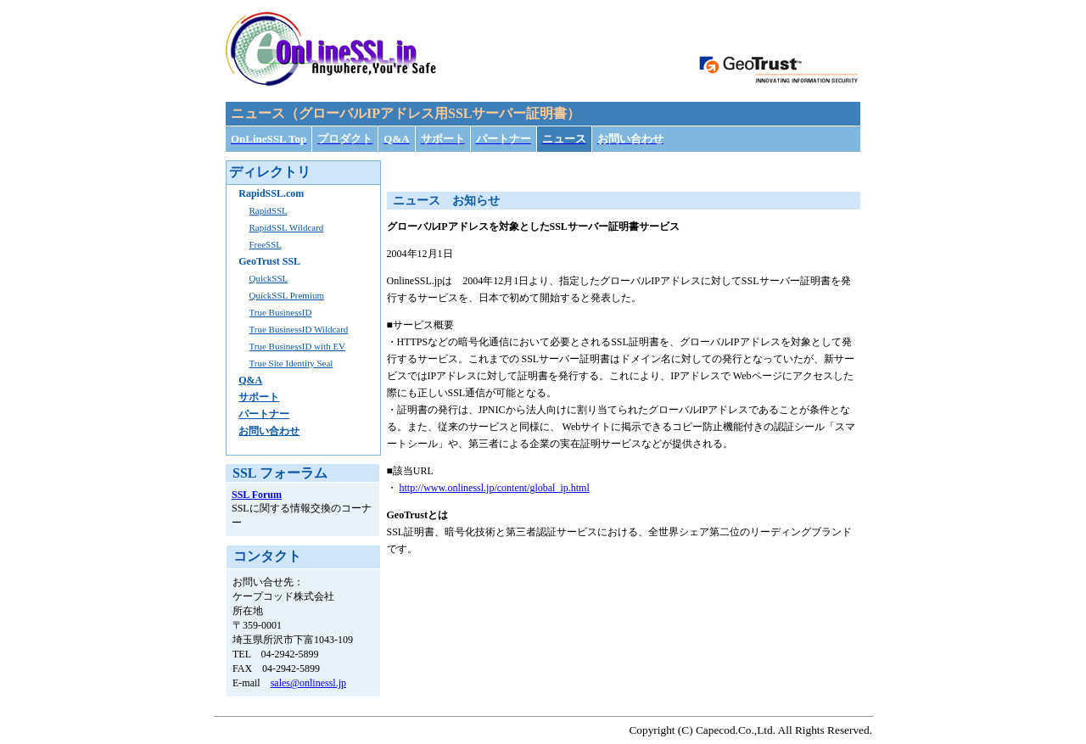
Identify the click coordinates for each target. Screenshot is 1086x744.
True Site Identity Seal (291, 363)
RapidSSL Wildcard (286, 227)
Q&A (250, 380)
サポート (258, 397)
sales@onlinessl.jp (308, 683)
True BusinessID (280, 312)
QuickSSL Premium (286, 295)
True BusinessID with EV (297, 346)
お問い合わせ (268, 431)
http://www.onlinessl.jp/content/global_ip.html (495, 488)
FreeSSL (265, 244)
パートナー (263, 414)
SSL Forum (257, 495)
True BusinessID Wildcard (298, 329)
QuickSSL (268, 278)
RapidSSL (268, 210)
